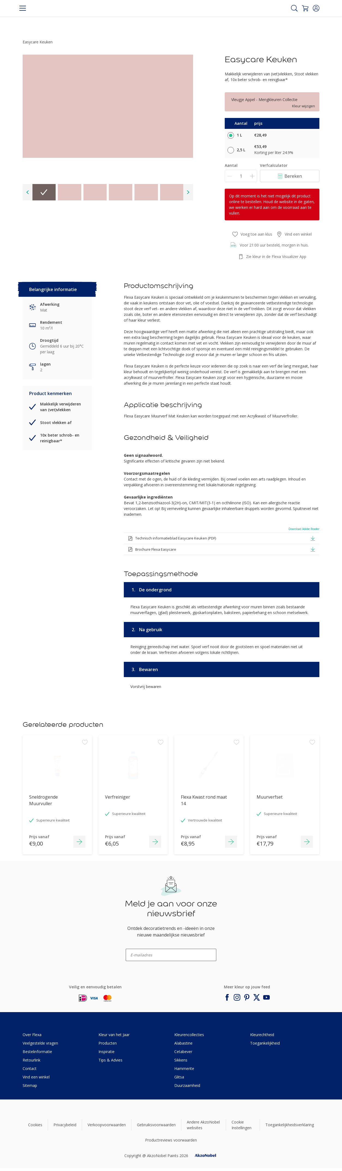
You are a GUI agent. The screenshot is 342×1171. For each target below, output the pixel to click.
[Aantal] (241, 176)
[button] (316, 8)
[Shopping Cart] (305, 8)
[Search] (294, 8)
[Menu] (22, 8)
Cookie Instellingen (241, 1124)
